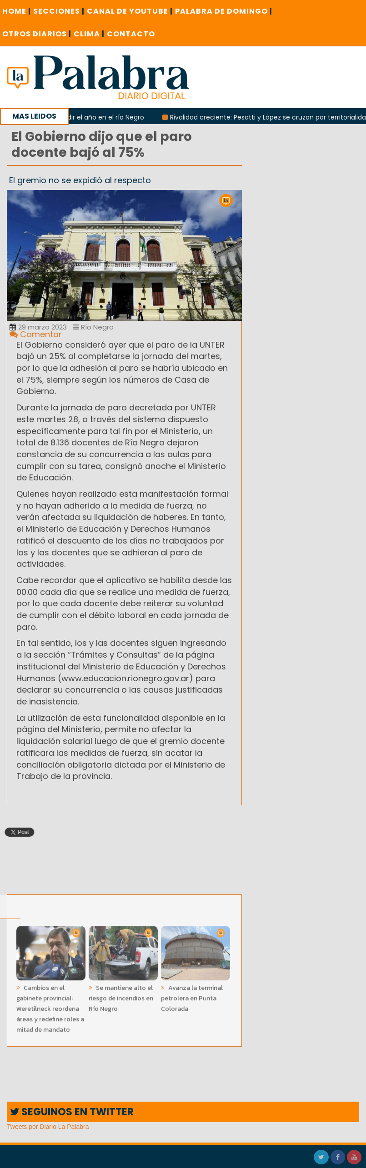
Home (16, 11)
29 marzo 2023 (38, 327)
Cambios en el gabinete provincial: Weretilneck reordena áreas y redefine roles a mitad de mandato (50, 1007)
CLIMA (89, 34)
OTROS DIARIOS (36, 34)
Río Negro (93, 327)
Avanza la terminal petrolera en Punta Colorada (192, 996)
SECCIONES (59, 11)
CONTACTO (131, 34)
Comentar (36, 334)
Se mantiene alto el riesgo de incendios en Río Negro (121, 996)
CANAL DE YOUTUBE (130, 11)
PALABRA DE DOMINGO (223, 11)
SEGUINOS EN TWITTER (72, 1112)
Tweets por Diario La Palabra (48, 1126)
